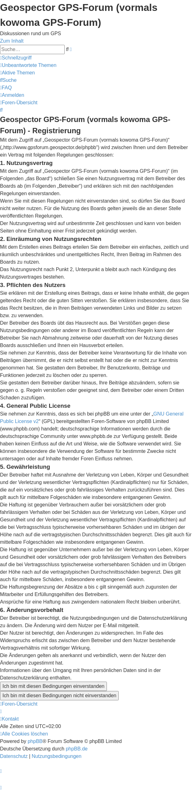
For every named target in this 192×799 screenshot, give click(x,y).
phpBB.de (77, 748)
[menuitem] (28, 65)
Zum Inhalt (12, 41)
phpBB (35, 741)
